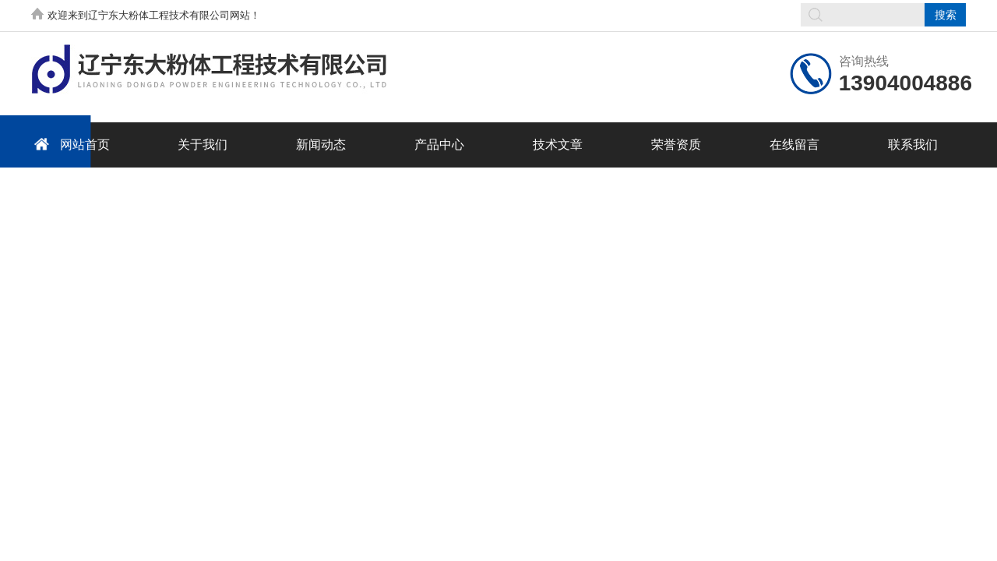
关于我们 (202, 144)
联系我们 (913, 144)
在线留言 (794, 144)
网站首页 (69, 143)
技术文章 (558, 144)
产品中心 (439, 144)
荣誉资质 (676, 144)
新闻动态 (321, 144)
